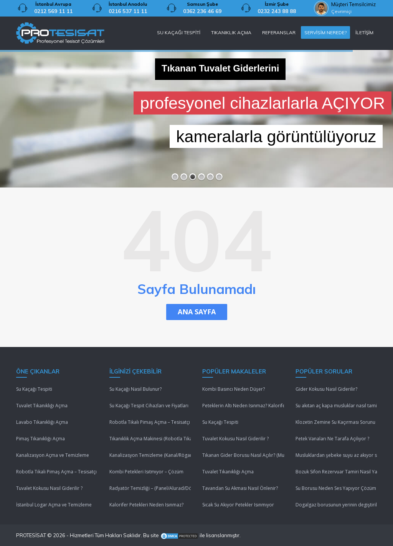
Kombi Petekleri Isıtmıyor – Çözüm (146, 471)
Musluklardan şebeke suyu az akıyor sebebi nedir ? (336, 455)
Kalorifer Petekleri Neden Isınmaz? (146, 504)
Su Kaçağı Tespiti (34, 389)
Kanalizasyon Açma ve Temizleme (52, 455)
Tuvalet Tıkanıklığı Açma (42, 405)
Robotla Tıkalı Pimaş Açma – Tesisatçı (56, 471)
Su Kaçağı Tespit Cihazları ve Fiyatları (148, 405)
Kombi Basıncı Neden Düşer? (233, 389)
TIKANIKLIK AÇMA (231, 32)
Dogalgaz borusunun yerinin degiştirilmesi (336, 504)
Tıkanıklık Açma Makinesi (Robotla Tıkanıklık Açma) (150, 438)
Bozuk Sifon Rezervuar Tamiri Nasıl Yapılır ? (336, 471)
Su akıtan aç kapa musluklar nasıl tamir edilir (336, 405)
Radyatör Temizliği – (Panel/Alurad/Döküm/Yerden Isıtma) (150, 488)
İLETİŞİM (364, 32)
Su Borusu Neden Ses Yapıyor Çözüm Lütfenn (336, 488)
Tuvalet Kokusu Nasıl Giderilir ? (49, 488)
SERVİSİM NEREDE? (325, 32)
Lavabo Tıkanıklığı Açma (42, 422)
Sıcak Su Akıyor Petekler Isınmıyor (238, 504)
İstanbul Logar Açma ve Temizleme (54, 504)
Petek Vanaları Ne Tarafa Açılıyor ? (332, 438)
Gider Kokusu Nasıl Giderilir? (326, 389)
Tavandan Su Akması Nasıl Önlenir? (240, 488)
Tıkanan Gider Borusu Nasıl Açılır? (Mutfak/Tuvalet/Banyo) (243, 455)
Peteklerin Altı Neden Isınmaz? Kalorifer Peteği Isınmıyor (243, 405)
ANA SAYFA (197, 311)
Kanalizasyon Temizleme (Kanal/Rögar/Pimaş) (150, 455)
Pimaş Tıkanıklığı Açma (40, 438)
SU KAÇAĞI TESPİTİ (178, 32)
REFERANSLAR (279, 32)
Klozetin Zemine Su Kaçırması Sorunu (335, 422)
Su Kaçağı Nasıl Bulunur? (135, 389)
